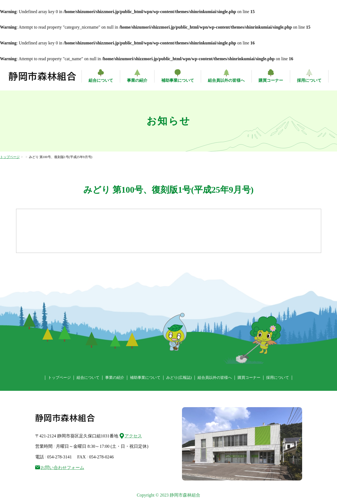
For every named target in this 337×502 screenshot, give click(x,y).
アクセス (131, 435)
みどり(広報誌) (179, 378)
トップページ (10, 157)
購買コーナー (271, 80)
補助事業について (177, 80)
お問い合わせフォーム (59, 467)
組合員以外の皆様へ (226, 80)
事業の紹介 (137, 80)
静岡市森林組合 (42, 76)
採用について (309, 80)
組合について (101, 80)
